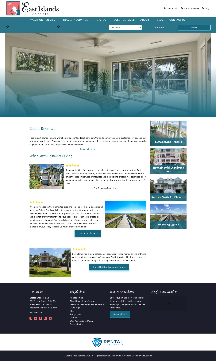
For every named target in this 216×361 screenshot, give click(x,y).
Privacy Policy (76, 324)
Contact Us (171, 8)
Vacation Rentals (43, 19)
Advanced (159, 27)
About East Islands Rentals (82, 301)
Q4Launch (147, 355)
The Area (100, 19)
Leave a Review (87, 149)
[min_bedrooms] (125, 27)
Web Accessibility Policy (81, 321)
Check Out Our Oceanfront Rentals (109, 267)
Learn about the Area (88, 233)
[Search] (194, 27)
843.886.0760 (36, 312)
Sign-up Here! (120, 314)
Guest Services (124, 19)
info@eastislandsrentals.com (43, 307)
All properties (76, 297)
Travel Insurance (75, 19)
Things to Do (76, 314)
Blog (205, 8)
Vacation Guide (190, 8)
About (145, 19)
